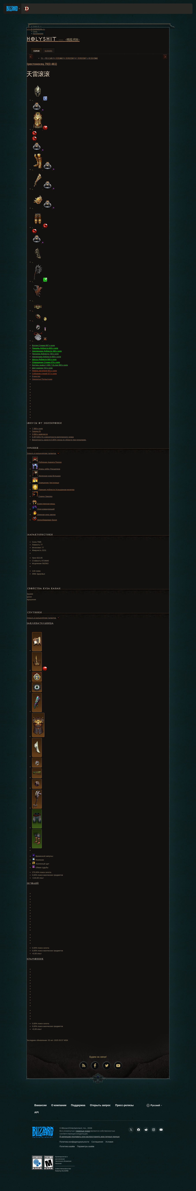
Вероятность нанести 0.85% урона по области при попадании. (59, 440)
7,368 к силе (37, 428)
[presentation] (12, 8)
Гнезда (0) (36, 431)
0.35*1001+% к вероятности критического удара (53, 437)
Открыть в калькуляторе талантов (43, 453)
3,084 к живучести (40, 434)
